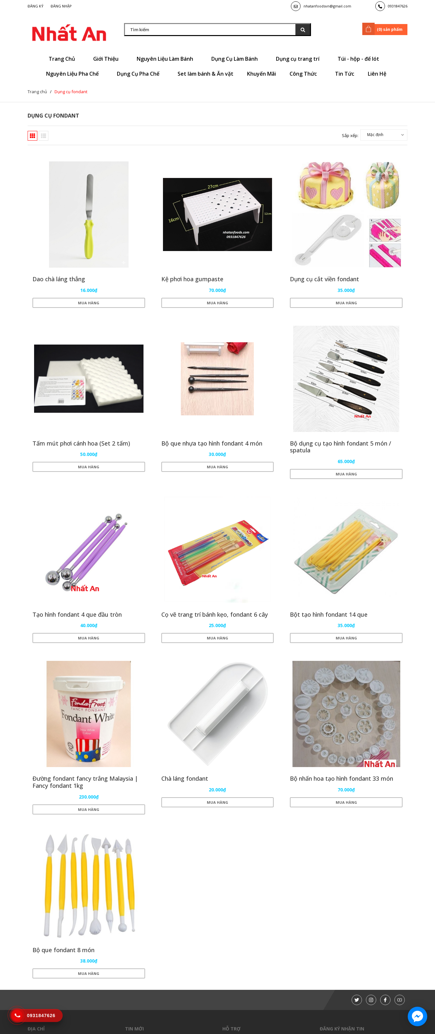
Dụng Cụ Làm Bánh (236, 58)
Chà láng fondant (184, 778)
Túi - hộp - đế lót (361, 58)
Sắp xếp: (350, 135)
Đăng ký (36, 6)
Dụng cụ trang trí (300, 58)
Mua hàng (88, 302)
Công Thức (305, 73)
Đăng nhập (61, 6)
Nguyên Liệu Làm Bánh (167, 58)
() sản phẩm (384, 29)
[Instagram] (371, 1000)
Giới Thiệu (108, 58)
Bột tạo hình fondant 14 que (328, 614)
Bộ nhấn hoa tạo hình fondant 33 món (341, 778)
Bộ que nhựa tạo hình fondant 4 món (211, 443)
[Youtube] (399, 1000)
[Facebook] (385, 1000)
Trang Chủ (64, 58)
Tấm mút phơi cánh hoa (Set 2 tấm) (81, 443)
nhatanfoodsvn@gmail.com (327, 6)
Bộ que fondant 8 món (63, 950)
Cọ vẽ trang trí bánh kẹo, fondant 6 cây (214, 614)
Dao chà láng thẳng (58, 279)
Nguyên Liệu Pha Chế (74, 73)
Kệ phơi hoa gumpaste (192, 279)
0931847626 (397, 6)
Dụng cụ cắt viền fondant (324, 279)
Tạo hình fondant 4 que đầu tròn (77, 614)
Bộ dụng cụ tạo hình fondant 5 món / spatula (340, 446)
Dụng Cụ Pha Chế (140, 73)
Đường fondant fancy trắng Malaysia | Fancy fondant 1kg (85, 782)
